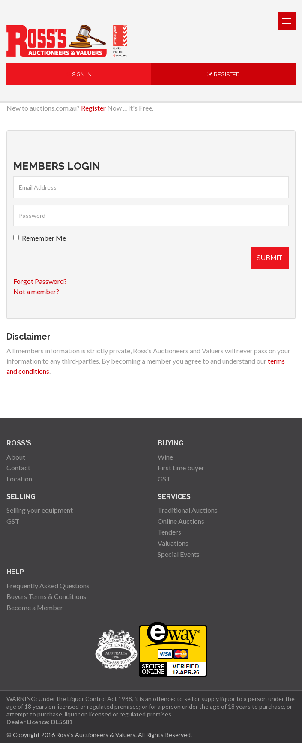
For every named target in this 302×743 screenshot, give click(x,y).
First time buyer (181, 467)
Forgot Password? (40, 281)
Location (19, 479)
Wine (165, 457)
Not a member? (36, 291)
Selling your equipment (39, 510)
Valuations (173, 543)
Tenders (169, 532)
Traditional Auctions (188, 510)
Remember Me (39, 238)
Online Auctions (181, 521)
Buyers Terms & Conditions (46, 596)
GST (164, 479)
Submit (270, 258)
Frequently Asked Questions (48, 585)
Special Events (179, 554)
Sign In (79, 74)
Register (223, 74)
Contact (18, 467)
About (15, 457)
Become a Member (34, 607)
